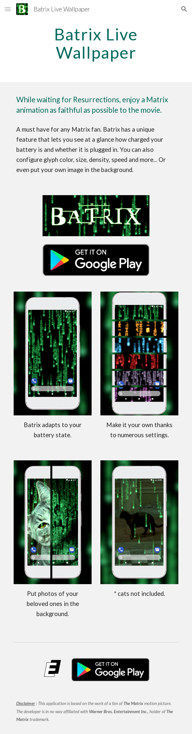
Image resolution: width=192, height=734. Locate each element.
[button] (8, 9)
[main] (96, 43)
